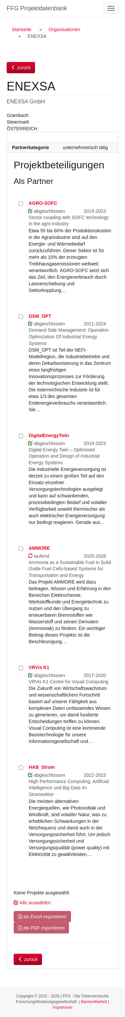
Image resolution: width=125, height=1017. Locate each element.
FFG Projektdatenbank (37, 8)
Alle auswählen (32, 902)
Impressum (62, 1007)
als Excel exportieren (42, 916)
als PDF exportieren (41, 928)
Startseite (21, 29)
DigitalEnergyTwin (49, 435)
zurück (21, 67)
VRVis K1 (39, 667)
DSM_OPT (40, 316)
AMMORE (39, 548)
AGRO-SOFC (43, 203)
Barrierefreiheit (94, 1001)
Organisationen (64, 29)
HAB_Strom (42, 767)
